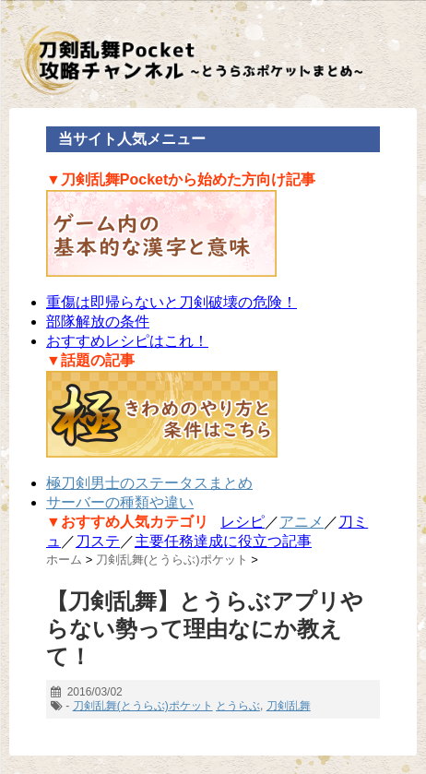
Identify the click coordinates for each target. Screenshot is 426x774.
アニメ (301, 522)
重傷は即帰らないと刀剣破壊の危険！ (171, 302)
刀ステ (98, 541)
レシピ (242, 522)
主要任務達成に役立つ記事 (223, 541)
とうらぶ (238, 705)
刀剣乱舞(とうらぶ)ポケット (143, 705)
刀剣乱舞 (288, 705)
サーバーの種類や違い (120, 502)
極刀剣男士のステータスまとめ (149, 483)
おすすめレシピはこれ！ (127, 341)
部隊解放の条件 (97, 321)
